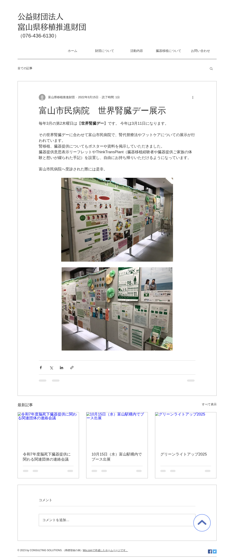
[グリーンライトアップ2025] (185, 429)
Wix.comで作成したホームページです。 (105, 550)
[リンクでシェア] (72, 368)
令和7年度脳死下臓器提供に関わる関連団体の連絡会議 (47, 456)
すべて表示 (209, 404)
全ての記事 (25, 68)
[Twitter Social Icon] (215, 551)
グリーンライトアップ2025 (183, 454)
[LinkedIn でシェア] (62, 368)
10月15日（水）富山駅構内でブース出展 (116, 456)
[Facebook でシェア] (41, 368)
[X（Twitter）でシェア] (51, 368)
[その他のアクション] (192, 97)
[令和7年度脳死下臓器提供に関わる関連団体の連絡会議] (48, 429)
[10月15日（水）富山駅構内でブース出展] (117, 429)
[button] (211, 68)
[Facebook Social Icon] (210, 551)
